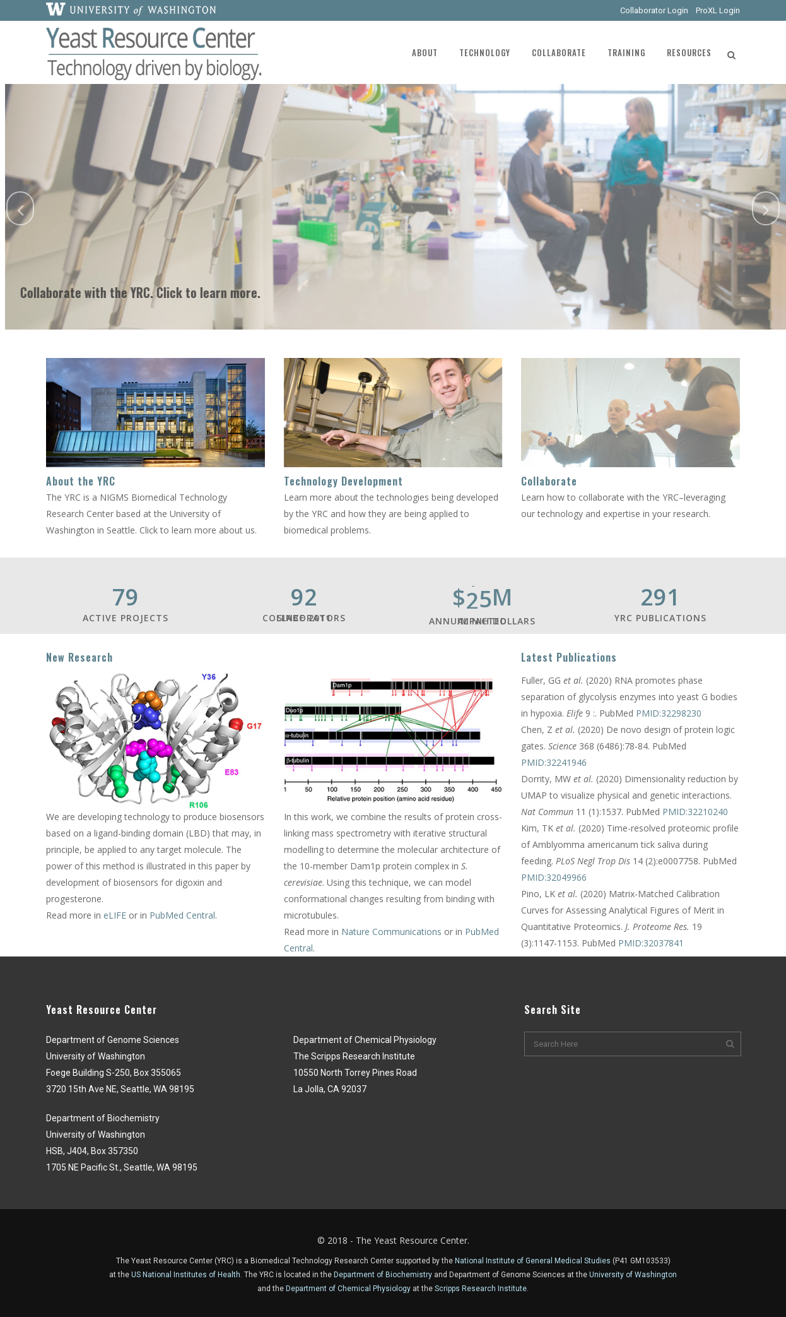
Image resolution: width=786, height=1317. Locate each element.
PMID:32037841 (651, 943)
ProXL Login (718, 10)
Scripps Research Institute (481, 1288)
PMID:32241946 (554, 762)
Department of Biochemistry (383, 1274)
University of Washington (633, 1274)
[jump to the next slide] (766, 208)
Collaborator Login (654, 10)
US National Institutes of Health (185, 1274)
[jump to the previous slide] (20, 208)
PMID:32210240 (695, 812)
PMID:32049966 (554, 877)
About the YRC (80, 481)
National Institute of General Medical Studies (533, 1260)
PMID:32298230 (668, 713)
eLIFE (116, 915)
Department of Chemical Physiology (348, 1288)
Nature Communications (391, 932)
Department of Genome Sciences (507, 1274)
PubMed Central (182, 915)
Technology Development (343, 481)
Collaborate (549, 481)
